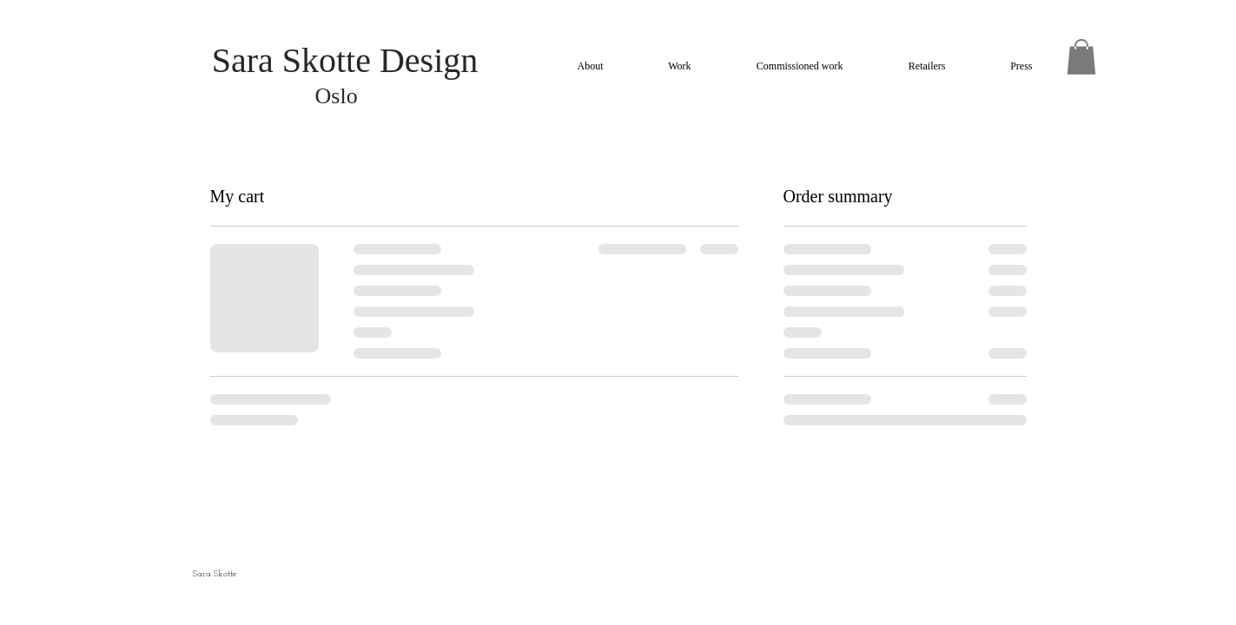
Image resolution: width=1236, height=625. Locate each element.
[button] (1081, 57)
